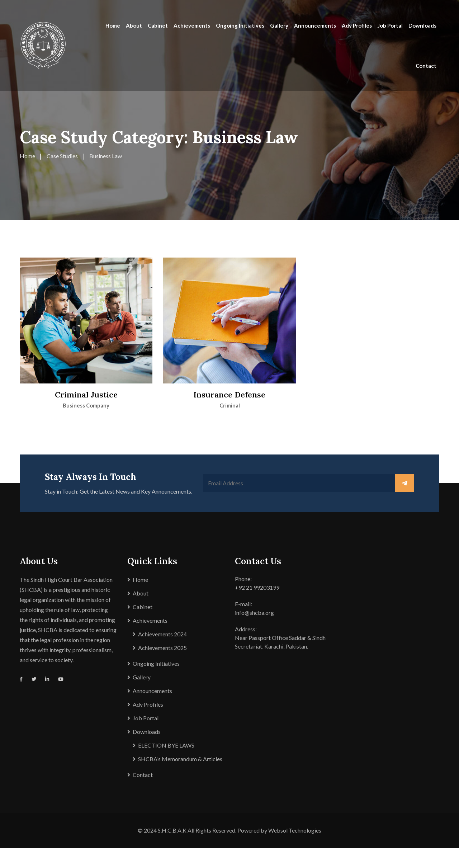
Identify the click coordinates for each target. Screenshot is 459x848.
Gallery (279, 25)
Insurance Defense (229, 395)
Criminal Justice (86, 395)
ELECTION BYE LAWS (166, 745)
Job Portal (390, 25)
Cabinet (158, 25)
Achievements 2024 (162, 634)
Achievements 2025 (162, 647)
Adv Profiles (357, 25)
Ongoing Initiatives (240, 25)
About (134, 25)
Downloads (422, 25)
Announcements (315, 25)
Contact (426, 65)
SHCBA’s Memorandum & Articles (180, 758)
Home (112, 25)
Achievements (192, 25)
